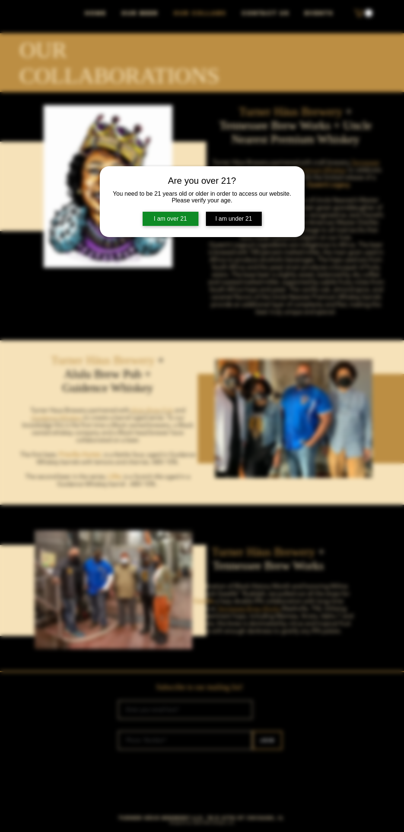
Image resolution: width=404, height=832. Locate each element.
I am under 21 (233, 218)
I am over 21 (170, 218)
